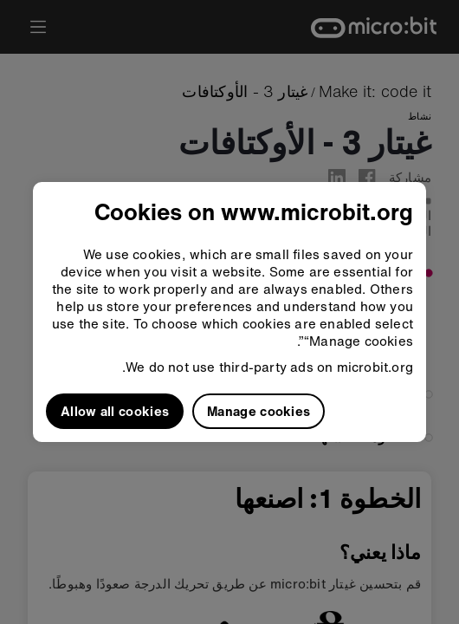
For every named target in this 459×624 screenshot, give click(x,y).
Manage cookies (258, 410)
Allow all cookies (115, 410)
